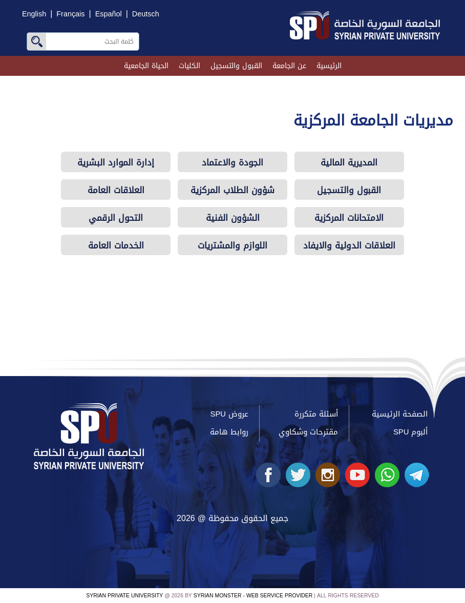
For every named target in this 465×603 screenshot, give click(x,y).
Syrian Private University (124, 595)
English (34, 14)
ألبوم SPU (410, 432)
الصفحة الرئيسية (400, 414)
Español (108, 14)
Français (70, 14)
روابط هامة (229, 432)
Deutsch (145, 14)
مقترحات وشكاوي (308, 432)
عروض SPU (229, 414)
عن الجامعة (289, 66)
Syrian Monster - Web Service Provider (253, 595)
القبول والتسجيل (236, 66)
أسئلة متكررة (316, 414)
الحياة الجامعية (146, 66)
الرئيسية (329, 66)
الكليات (189, 66)
